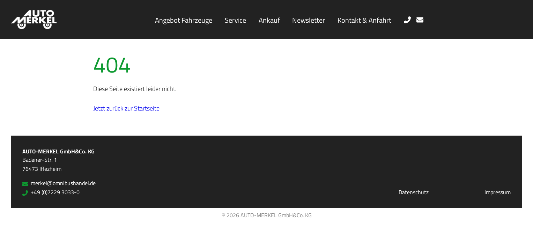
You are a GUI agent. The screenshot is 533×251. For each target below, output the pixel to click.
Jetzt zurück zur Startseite (126, 108)
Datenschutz (414, 192)
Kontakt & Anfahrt (364, 20)
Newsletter (308, 20)
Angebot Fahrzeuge (183, 20)
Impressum (497, 192)
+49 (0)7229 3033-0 (51, 192)
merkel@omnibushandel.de (59, 183)
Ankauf (269, 20)
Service (235, 20)
